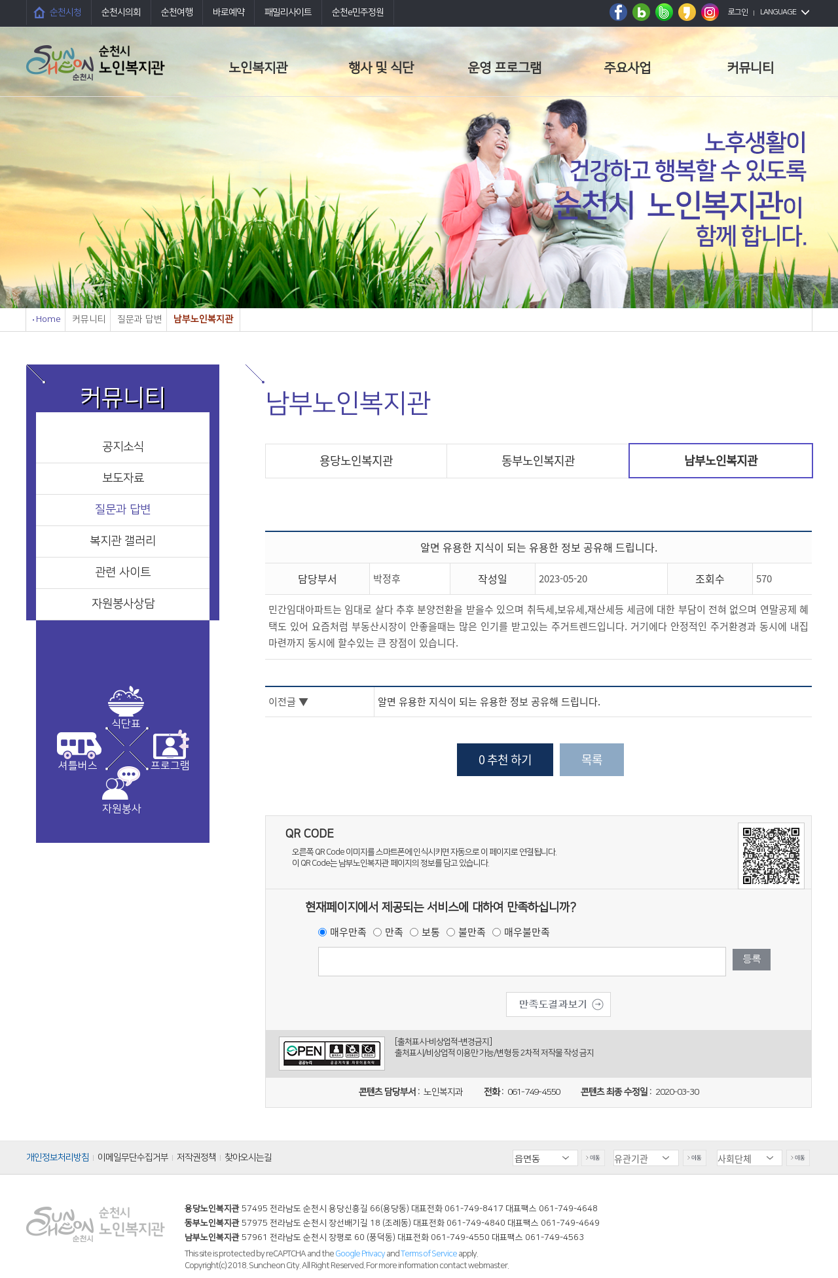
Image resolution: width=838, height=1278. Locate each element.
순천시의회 (121, 12)
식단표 (126, 724)
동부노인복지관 (538, 460)
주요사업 (627, 68)
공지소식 (123, 446)
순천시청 (65, 12)
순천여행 (176, 12)
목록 (591, 759)
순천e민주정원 (358, 12)
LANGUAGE (778, 12)
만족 (394, 932)
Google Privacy (360, 1253)
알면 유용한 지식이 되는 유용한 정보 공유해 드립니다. (489, 701)
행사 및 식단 (381, 68)
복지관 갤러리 (123, 541)
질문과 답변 (123, 509)
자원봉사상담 (123, 604)
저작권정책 (196, 1157)
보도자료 (123, 478)
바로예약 (228, 12)
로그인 (738, 12)
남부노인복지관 (720, 460)
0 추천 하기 (505, 759)
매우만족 (348, 932)
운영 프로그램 (504, 68)
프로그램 (170, 766)
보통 (431, 932)
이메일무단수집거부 (133, 1157)
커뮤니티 (750, 68)
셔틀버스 (78, 766)
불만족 (472, 932)
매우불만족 (527, 932)
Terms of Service (429, 1253)
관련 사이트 (123, 572)
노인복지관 (257, 68)
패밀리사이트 (288, 12)
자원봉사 (121, 809)
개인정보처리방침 (57, 1157)
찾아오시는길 (248, 1157)
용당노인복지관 (356, 460)
